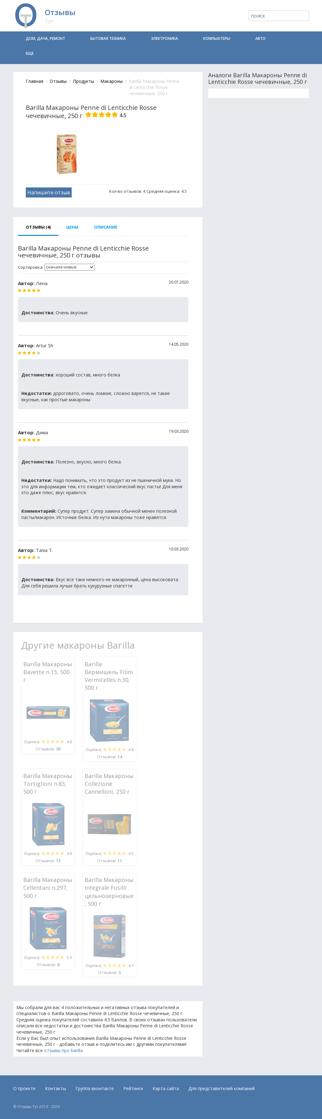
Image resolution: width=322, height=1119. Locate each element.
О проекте (24, 1088)
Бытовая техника (108, 38)
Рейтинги (133, 1088)
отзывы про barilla (63, 1050)
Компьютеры (216, 38)
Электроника (164, 38)
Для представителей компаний (221, 1088)
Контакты (55, 1088)
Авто (260, 38)
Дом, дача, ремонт (45, 38)
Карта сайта (166, 1088)
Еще (30, 53)
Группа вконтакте (94, 1088)
